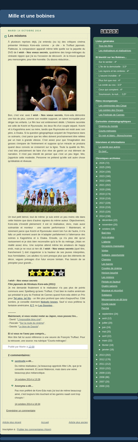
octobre (106, 229)
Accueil (45, 422)
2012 (102, 359)
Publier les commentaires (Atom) (34, 429)
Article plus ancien (78, 422)
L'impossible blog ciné (29, 319)
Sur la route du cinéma (32, 323)
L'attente (106, 242)
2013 (102, 355)
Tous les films (106, 46)
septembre (108, 314)
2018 (102, 198)
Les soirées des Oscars (111, 110)
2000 (102, 386)
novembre (107, 224)
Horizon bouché (110, 273)
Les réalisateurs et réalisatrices (115, 50)
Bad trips (106, 233)
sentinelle (20, 361)
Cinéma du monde (108, 126)
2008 (102, 377)
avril (104, 336)
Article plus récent (11, 422)
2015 (102, 211)
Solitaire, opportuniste (113, 255)
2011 (102, 364)
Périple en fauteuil (111, 281)
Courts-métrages (107, 131)
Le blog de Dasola (28, 326)
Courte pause (109, 304)
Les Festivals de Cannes (111, 115)
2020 (102, 189)
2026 (102, 163)
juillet (105, 323)
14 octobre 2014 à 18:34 (27, 404)
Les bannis (107, 264)
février (105, 345)
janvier (106, 349)
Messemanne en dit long (114, 299)
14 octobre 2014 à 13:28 (27, 379)
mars (105, 340)
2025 (102, 167)
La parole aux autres (109, 147)
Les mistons (108, 277)
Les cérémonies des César (113, 105)
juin (104, 327)
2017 (102, 203)
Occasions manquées (113, 246)
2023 (102, 176)
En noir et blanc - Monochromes (115, 135)
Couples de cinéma (112, 268)
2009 (102, 373)
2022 (102, 180)
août (104, 318)
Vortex (105, 250)
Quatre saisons (109, 286)
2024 (102, 171)
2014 (102, 216)
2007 (102, 381)
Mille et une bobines (31, 16)
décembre (107, 220)
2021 (102, 185)
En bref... (103, 151)
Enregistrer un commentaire (20, 410)
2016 (102, 207)
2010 (102, 368)
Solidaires (107, 295)
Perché (105, 308)
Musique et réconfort (112, 290)
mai (104, 331)
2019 (102, 194)
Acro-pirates (108, 237)
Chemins (106, 259)
